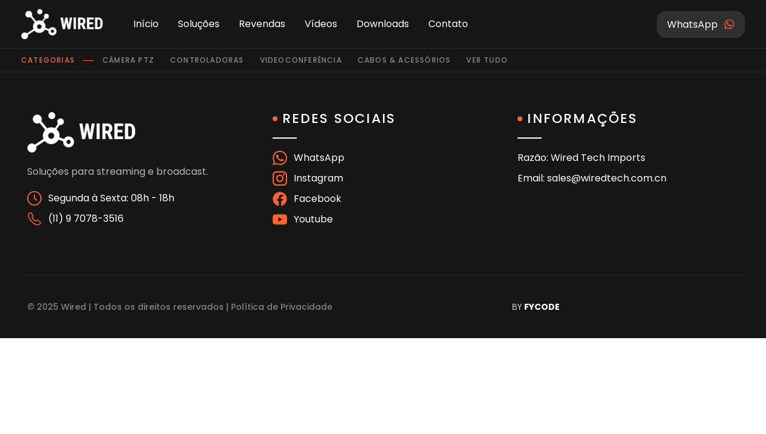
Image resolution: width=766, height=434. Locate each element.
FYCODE (542, 307)
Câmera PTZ (128, 60)
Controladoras (207, 60)
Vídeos (321, 24)
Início (146, 24)
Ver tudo (487, 60)
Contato (448, 24)
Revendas (262, 24)
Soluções (199, 24)
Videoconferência (301, 60)
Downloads (382, 24)
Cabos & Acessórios (404, 60)
